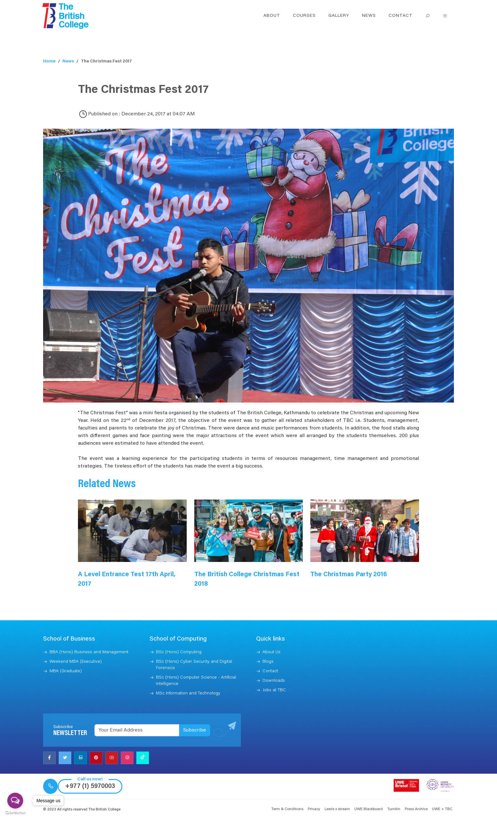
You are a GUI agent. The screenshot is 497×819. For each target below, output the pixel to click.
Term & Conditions (287, 809)
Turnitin (393, 809)
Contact (401, 16)
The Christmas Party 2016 (348, 574)
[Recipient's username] (136, 730)
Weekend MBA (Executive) (75, 662)
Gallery (338, 16)
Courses (304, 16)
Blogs (268, 662)
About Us (271, 652)
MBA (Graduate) (65, 671)
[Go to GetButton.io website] (15, 813)
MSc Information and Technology (188, 693)
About (271, 16)
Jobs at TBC (274, 690)
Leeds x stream (337, 809)
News (369, 16)
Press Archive (416, 809)
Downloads (273, 681)
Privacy (314, 809)
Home (49, 61)
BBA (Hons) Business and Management (88, 652)
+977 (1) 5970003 (90, 786)
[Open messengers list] (15, 801)
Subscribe (194, 730)
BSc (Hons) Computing (179, 652)
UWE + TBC (442, 809)
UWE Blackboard (368, 809)
